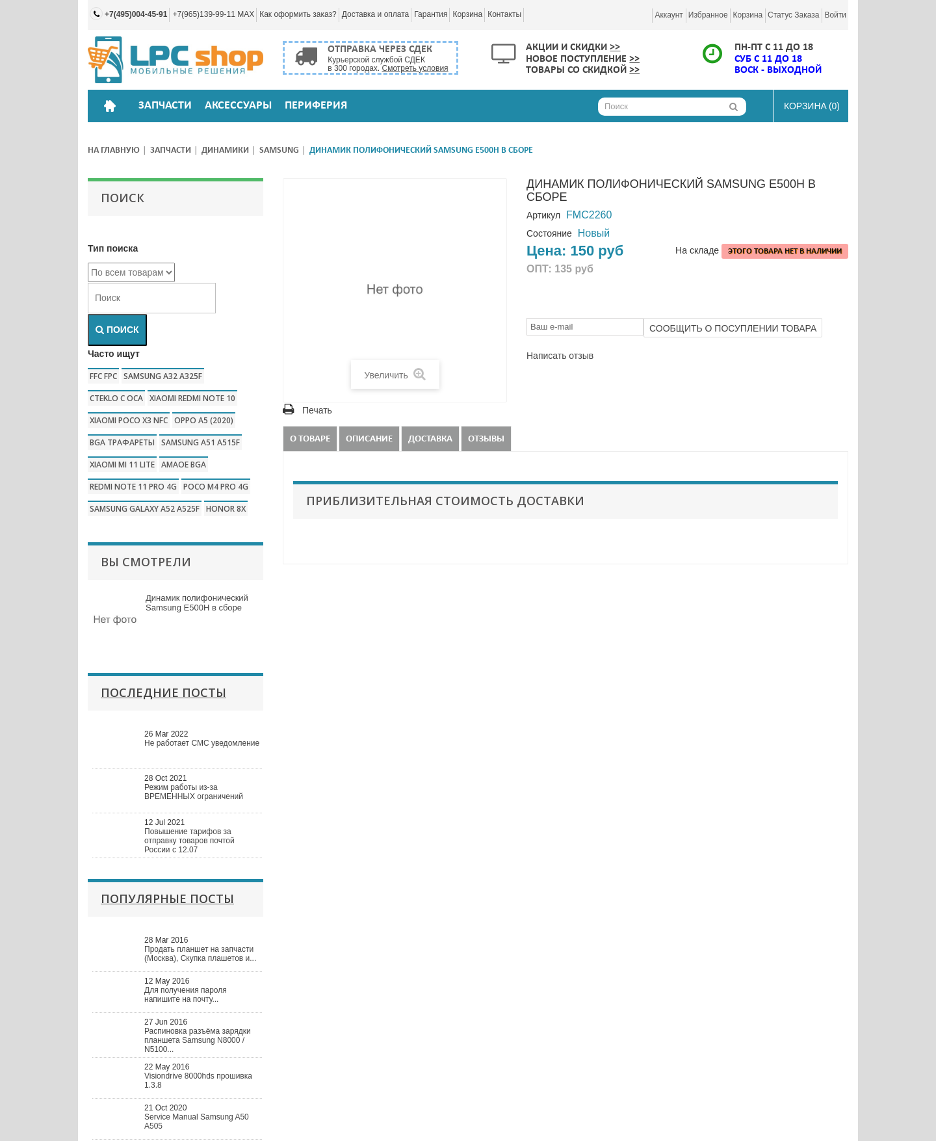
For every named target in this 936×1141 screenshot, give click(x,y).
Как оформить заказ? (298, 14)
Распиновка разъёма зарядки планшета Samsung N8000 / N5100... (197, 1040)
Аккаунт (668, 15)
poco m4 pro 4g (215, 486)
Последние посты (163, 692)
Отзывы (486, 439)
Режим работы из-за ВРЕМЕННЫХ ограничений (193, 792)
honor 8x (226, 508)
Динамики (225, 150)
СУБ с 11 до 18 (768, 59)
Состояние (549, 233)
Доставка (430, 439)
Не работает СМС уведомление (201, 743)
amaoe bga (183, 464)
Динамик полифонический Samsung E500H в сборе (197, 602)
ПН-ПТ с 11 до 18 (773, 47)
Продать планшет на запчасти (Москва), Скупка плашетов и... (200, 954)
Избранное (708, 15)
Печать (317, 410)
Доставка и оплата (376, 14)
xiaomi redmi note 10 (192, 398)
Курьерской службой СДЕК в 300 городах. (388, 64)
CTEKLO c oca (116, 398)
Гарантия (430, 14)
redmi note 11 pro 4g (133, 486)
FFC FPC (103, 376)
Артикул (543, 215)
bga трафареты (122, 442)
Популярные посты (167, 898)
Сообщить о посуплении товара (732, 328)
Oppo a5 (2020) (203, 420)
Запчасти (170, 150)
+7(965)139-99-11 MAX (213, 14)
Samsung (279, 150)
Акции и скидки (573, 47)
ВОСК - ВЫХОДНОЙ (778, 70)
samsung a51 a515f (200, 442)
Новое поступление (583, 59)
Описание (369, 439)
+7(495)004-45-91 (136, 14)
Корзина (467, 14)
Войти (835, 15)
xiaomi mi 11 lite (122, 464)
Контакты (504, 14)
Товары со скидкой (583, 70)
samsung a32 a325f (163, 376)
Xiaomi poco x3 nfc (129, 420)
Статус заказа (793, 15)
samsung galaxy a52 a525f (145, 508)
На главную (114, 150)
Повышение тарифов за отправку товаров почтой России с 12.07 (189, 840)
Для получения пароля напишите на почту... (185, 995)
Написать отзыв (559, 355)
